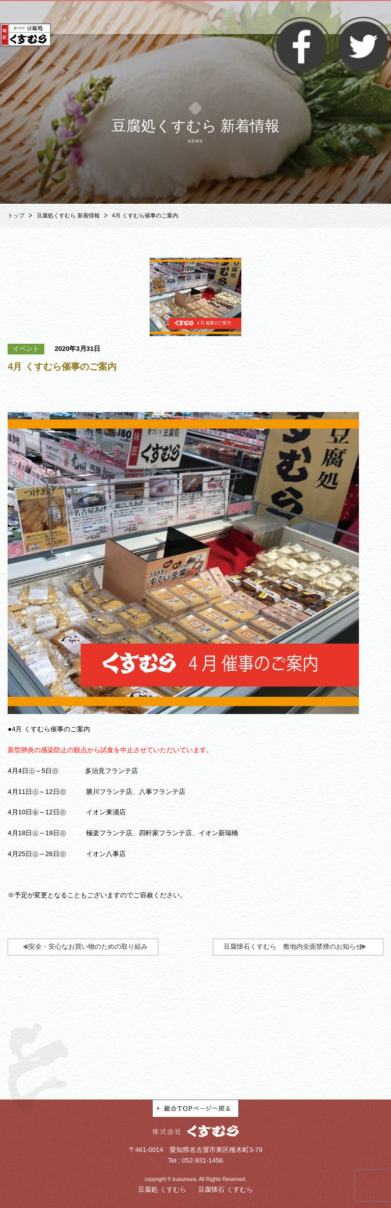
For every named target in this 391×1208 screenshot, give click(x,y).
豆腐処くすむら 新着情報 (68, 215)
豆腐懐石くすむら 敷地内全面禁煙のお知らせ (293, 946)
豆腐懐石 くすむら (225, 1189)
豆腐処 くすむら (162, 1189)
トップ (16, 215)
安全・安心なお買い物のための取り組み (88, 946)
